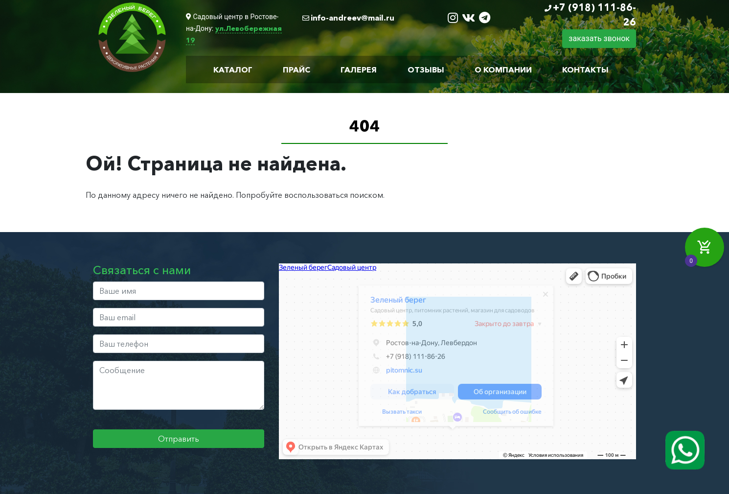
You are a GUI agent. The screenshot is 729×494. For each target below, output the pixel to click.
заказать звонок (599, 38)
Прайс (296, 69)
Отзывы (426, 69)
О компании (503, 69)
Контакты (585, 69)
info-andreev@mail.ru (352, 18)
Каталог (232, 69)
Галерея (359, 69)
